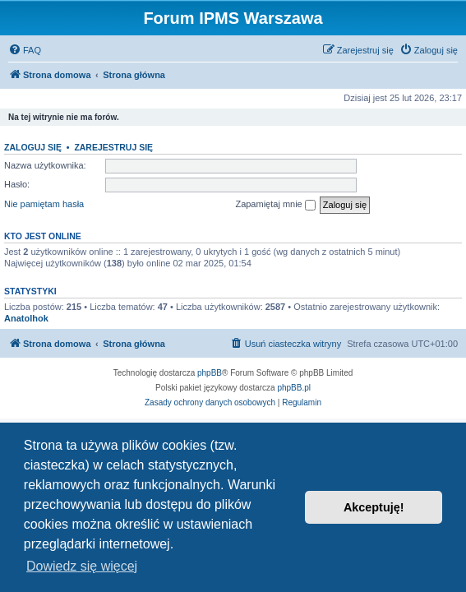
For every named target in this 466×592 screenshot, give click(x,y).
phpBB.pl (294, 387)
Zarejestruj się (113, 147)
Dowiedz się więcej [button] (81, 566)
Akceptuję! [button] (374, 507)
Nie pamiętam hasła (44, 204)
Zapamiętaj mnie (275, 204)
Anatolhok (26, 318)
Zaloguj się (33, 147)
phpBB (209, 372)
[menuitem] (24, 50)
